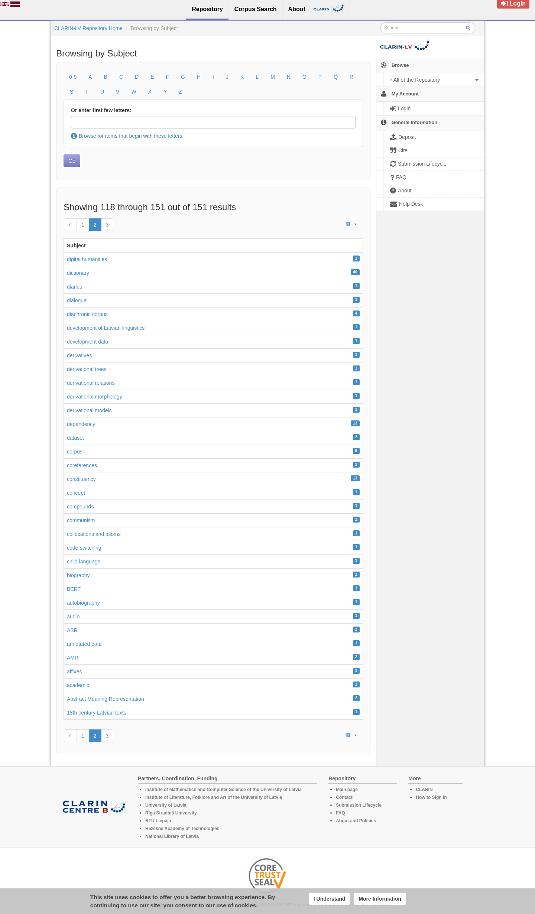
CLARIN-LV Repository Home (88, 28)
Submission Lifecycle (359, 805)
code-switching (84, 548)
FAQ (340, 813)
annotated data (84, 644)
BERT (74, 589)
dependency (81, 424)
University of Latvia (166, 805)
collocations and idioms (94, 534)
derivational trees (87, 369)
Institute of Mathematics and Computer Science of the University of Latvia (223, 789)
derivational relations (90, 383)
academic (78, 685)
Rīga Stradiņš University (171, 813)
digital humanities (87, 259)
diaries (74, 287)
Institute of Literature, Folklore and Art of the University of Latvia (213, 797)
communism (81, 520)
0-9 (73, 77)
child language (83, 562)
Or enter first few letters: (101, 110)
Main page (347, 789)
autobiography (83, 603)
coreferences (82, 465)
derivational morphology (94, 397)
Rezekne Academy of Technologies (182, 828)
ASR (72, 630)
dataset (75, 438)
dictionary (78, 273)
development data (87, 342)
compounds (80, 507)
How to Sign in (431, 797)
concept (76, 493)
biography (78, 575)
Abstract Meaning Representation (105, 699)
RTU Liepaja (158, 820)
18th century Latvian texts (96, 713)
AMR (72, 658)
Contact (344, 797)
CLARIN (424, 789)
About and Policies (356, 820)
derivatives (79, 355)
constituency (81, 479)
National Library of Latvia (172, 836)
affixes (74, 671)
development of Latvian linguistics (106, 328)
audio (73, 616)
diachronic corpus (87, 314)
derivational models (89, 410)
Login (513, 3)
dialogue (77, 300)
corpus (74, 452)
